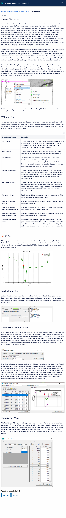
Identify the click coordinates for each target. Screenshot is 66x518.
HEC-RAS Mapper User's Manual (16, 3)
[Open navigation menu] (62, 3)
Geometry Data (25, 11)
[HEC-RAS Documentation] (2, 3)
